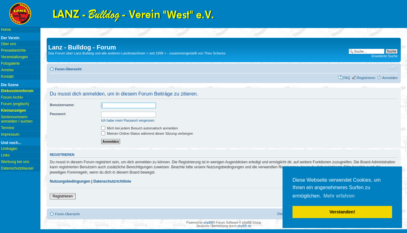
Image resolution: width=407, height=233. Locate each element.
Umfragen (9, 149)
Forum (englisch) (15, 104)
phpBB (208, 222)
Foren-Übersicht (68, 69)
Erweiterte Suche (385, 56)
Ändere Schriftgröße (393, 68)
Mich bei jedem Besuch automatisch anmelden (139, 128)
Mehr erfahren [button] (339, 195)
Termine (7, 128)
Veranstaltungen (14, 57)
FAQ (346, 78)
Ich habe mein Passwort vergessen (127, 120)
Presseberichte (13, 50)
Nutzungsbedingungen (70, 181)
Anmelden (390, 78)
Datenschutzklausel (17, 168)
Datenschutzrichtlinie (112, 181)
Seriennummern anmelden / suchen (16, 119)
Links (5, 155)
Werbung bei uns (15, 162)
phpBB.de (244, 226)
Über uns (8, 44)
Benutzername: (62, 105)
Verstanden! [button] (342, 211)
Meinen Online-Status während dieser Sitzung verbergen (147, 133)
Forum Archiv (12, 97)
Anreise (7, 70)
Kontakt (7, 76)
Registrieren (366, 78)
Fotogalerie (10, 63)
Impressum (10, 134)
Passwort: (58, 114)
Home (6, 29)
